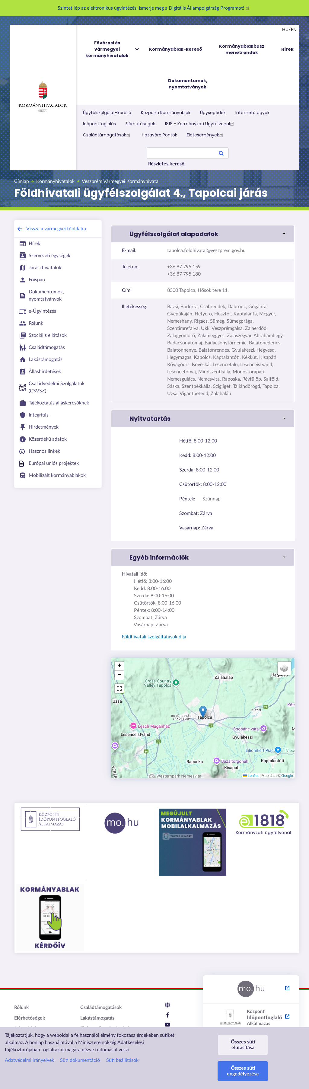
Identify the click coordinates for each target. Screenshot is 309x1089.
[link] (202, 233)
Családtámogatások (107, 135)
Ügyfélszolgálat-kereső (107, 113)
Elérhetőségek (140, 124)
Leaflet (251, 776)
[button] (203, 712)
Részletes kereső (166, 163)
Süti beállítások (122, 1060)
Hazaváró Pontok (159, 135)
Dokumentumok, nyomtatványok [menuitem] (187, 84)
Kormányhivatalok (43, 94)
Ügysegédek (213, 113)
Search (221, 154)
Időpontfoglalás (99, 124)
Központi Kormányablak (165, 113)
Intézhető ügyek (252, 113)
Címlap (21, 181)
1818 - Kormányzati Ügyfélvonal (200, 123)
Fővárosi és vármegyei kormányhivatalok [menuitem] (112, 49)
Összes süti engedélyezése (243, 1071)
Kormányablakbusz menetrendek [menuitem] (241, 49)
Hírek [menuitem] (287, 49)
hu (285, 30)
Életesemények (206, 135)
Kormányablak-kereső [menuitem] (175, 49)
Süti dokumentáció (80, 1060)
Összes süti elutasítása (243, 1045)
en (294, 30)
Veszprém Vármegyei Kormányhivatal (121, 181)
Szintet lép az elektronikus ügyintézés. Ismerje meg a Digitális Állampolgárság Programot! (154, 8)
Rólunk (21, 1007)
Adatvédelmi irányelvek (29, 1060)
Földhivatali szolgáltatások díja (154, 636)
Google (287, 776)
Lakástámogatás (97, 1018)
